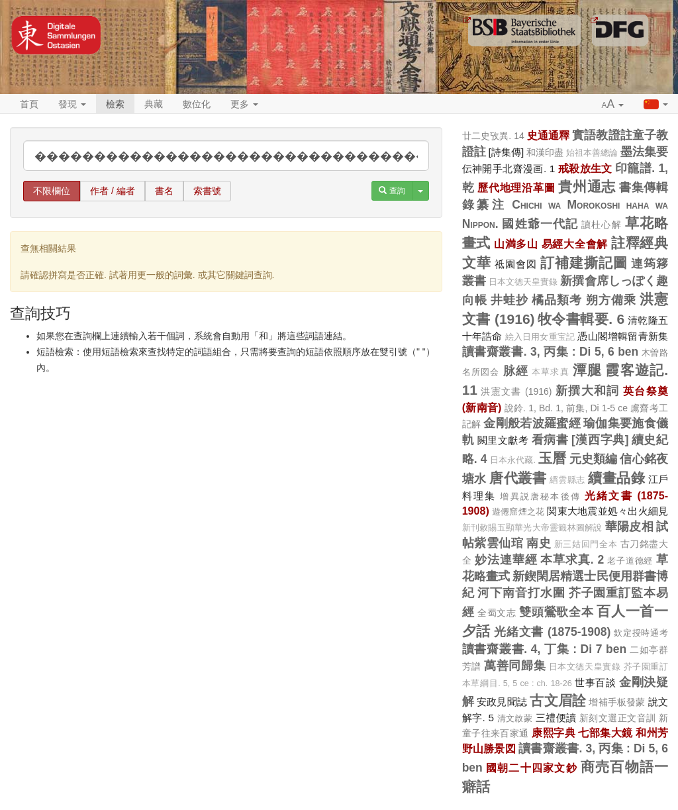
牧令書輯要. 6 (581, 319)
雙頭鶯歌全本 (556, 612)
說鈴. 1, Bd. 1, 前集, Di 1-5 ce (566, 408)
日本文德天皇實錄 (523, 282)
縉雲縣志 (567, 480)
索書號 (207, 190)
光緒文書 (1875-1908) (552, 631)
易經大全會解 (575, 244)
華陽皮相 (629, 526)
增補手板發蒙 (617, 702)
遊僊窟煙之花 (518, 512)
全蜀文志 (496, 612)
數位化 (197, 104)
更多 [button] (244, 104)
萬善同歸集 (515, 665)
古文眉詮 (558, 700)
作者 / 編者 (112, 190)
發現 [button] (72, 104)
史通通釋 (548, 135)
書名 (164, 190)
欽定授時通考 (641, 633)
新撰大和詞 (588, 390)
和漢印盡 (544, 152)
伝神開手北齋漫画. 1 (509, 168)
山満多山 (516, 244)
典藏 (153, 104)
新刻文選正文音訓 (617, 718)
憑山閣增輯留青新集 (622, 336)
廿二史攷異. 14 (493, 135)
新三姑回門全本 (585, 544)
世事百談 (595, 682)
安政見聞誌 (502, 701)
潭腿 (587, 370)
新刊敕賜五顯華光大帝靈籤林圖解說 (532, 527)
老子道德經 (630, 561)
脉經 (515, 371)
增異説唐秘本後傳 (540, 496)
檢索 (115, 104)
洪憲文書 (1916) (516, 391)
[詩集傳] (506, 152)
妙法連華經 (506, 559)
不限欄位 (51, 190)
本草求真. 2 (572, 559)
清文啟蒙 (515, 718)
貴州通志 (587, 186)
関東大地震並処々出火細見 (607, 511)
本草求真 (550, 372)
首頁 (29, 104)
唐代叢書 (517, 477)
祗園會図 (516, 264)
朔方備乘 (611, 300)
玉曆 (552, 458)
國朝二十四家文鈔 (531, 768)
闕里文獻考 (503, 440)
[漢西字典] (599, 439)
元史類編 (593, 459)
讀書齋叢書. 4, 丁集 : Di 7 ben (544, 649)
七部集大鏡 (605, 732)
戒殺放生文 (585, 168)
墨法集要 (644, 151)
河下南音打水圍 (521, 592)
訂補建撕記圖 (584, 262)
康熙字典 (553, 732)
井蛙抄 (509, 300)
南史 (538, 543)
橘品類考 (557, 300)
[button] (613, 104)
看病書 (550, 439)
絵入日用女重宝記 (540, 337)
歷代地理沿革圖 (516, 187)
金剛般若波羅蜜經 (531, 423)
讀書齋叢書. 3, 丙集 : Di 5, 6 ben (550, 351)
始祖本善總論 (592, 153)
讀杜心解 (601, 224)
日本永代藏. (513, 460)
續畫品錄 (616, 477)
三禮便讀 (556, 717)
